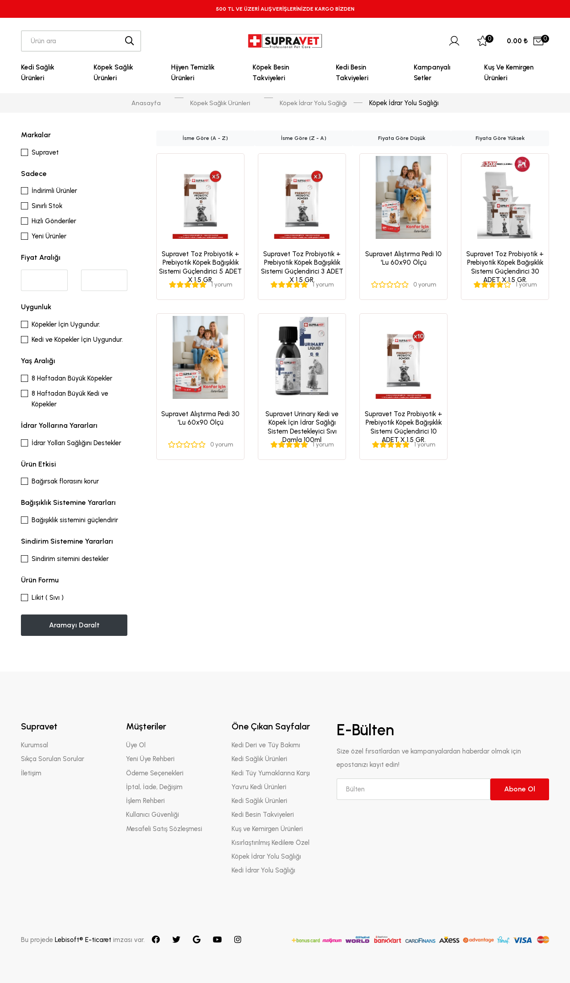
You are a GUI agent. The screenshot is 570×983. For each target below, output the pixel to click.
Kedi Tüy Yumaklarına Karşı (271, 773)
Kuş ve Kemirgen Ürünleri (508, 72)
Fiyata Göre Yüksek (500, 138)
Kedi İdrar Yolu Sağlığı (263, 871)
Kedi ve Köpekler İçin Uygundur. (77, 340)
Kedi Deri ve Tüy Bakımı (266, 745)
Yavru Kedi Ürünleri (259, 787)
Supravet (45, 152)
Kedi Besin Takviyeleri (352, 72)
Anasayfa (144, 103)
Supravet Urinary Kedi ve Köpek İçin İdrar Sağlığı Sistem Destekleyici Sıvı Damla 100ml (301, 427)
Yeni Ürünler (49, 237)
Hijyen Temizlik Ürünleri (193, 72)
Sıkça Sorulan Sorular (52, 759)
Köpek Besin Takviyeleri (270, 72)
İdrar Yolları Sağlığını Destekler (76, 443)
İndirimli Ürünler (54, 191)
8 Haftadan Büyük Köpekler (72, 378)
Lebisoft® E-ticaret (84, 940)
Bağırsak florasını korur (65, 482)
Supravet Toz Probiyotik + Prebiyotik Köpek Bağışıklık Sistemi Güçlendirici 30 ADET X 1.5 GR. (505, 267)
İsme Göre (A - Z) (205, 138)
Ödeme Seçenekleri (154, 773)
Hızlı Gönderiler (54, 221)
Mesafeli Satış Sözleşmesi (164, 829)
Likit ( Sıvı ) (48, 598)
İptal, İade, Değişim (154, 787)
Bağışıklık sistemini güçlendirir (75, 520)
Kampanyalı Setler (432, 72)
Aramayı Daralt (74, 625)
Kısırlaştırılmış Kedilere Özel (270, 843)
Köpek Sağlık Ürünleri (113, 72)
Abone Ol (519, 789)
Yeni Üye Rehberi (150, 759)
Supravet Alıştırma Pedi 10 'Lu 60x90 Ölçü (403, 258)
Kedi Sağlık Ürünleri (37, 72)
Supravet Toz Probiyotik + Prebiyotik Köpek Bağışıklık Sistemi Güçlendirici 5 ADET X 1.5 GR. (200, 267)
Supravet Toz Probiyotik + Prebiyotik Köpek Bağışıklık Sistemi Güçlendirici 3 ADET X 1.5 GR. (302, 267)
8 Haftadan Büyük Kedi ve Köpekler (70, 398)
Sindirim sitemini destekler (70, 559)
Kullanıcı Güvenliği (152, 815)
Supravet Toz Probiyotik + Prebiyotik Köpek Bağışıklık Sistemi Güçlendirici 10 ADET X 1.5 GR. (403, 427)
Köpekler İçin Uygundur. (66, 324)
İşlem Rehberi (145, 801)
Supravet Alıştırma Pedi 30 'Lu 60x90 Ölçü (200, 418)
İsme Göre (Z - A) (303, 138)
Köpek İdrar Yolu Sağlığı (314, 103)
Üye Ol (136, 745)
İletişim (31, 773)
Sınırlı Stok (47, 206)
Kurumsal (34, 745)
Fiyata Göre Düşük (401, 138)
